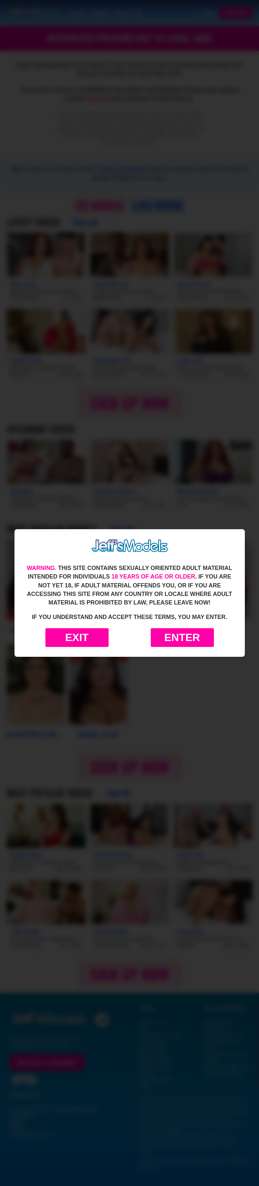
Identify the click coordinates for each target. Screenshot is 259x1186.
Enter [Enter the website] (182, 637)
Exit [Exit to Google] (77, 637)
